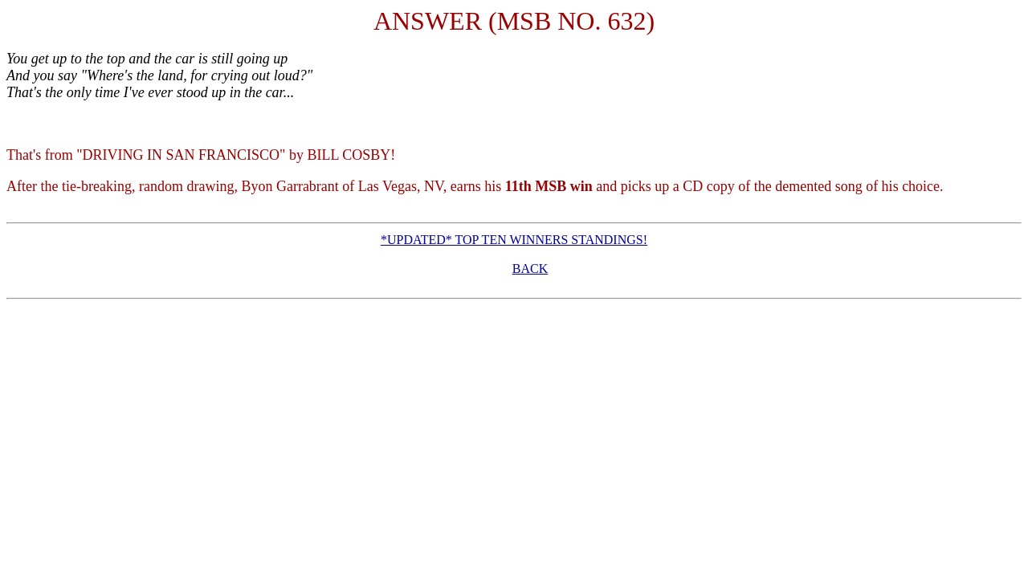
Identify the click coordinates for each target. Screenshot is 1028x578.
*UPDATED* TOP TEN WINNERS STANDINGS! (514, 239)
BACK (530, 268)
